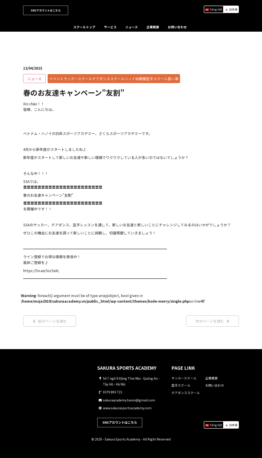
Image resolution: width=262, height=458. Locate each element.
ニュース (131, 27)
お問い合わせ (177, 27)
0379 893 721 (112, 392)
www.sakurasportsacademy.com (127, 408)
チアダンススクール (185, 392)
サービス (110, 27)
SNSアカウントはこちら (46, 10)
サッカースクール (183, 378)
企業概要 (153, 27)
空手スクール (180, 385)
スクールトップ (84, 27)
